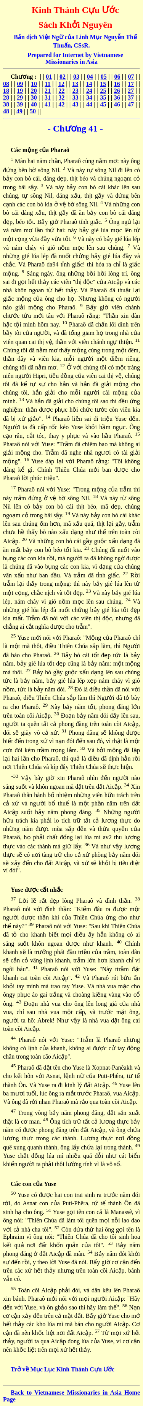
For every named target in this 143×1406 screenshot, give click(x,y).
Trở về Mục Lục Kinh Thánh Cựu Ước (62, 1369)
